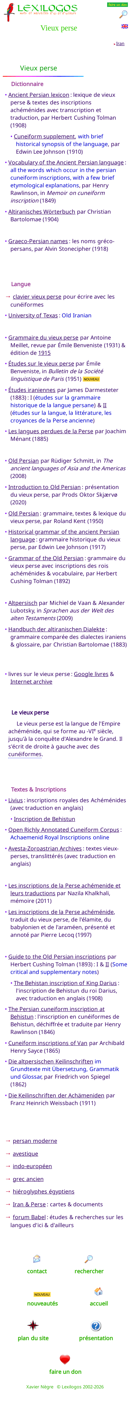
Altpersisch (22, 603)
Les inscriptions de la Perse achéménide (61, 912)
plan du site (33, 1338)
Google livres (91, 674)
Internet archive (31, 681)
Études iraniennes (31, 390)
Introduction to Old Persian (44, 487)
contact (37, 1271)
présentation (96, 1338)
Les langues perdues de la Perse (50, 431)
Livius (15, 800)
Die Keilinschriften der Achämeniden (56, 1095)
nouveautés (42, 1303)
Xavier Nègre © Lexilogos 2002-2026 (65, 1387)
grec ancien (28, 1179)
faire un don (65, 1372)
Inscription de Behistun (44, 819)
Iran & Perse (29, 1204)
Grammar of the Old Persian (46, 558)
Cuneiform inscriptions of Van (47, 1043)
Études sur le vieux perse (41, 363)
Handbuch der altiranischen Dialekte (56, 629)
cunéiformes (25, 754)
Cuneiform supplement (44, 136)
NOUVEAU (91, 379)
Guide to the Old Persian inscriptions (57, 956)
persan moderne (35, 1141)
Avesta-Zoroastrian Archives (45, 848)
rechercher (89, 1271)
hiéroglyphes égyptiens (43, 1191)
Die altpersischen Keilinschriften (50, 1061)
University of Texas (33, 315)
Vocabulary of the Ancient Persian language (66, 162)
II (104, 405)
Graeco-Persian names (38, 241)
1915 (44, 353)
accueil (99, 1303)
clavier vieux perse (37, 296)
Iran (120, 43)
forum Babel (29, 1217)
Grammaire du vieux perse (43, 337)
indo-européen (32, 1166)
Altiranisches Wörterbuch (41, 211)
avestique (25, 1153)
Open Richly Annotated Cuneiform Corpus (63, 829)
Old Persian (23, 460)
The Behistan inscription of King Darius (65, 983)
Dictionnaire (27, 84)
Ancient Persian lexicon (38, 95)
